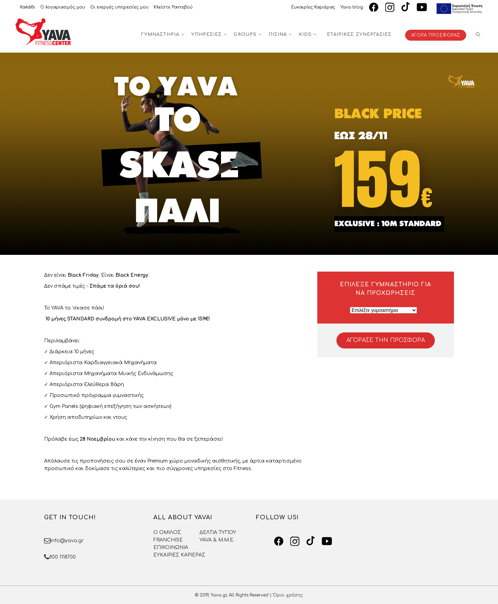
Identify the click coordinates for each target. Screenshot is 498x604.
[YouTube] (421, 7)
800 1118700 (62, 557)
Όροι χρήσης (288, 595)
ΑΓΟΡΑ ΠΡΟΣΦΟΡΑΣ (435, 35)
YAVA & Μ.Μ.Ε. (216, 540)
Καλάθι (27, 7)
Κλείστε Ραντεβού (173, 7)
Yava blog (351, 7)
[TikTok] (405, 7)
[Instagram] (389, 7)
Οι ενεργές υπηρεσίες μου (119, 7)
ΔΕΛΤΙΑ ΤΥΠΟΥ (217, 532)
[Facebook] (373, 7)
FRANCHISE (168, 540)
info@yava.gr (67, 540)
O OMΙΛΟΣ (167, 532)
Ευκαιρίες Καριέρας (313, 7)
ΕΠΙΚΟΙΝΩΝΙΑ (170, 547)
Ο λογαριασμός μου (62, 7)
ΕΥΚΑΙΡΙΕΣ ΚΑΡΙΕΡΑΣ (179, 555)
